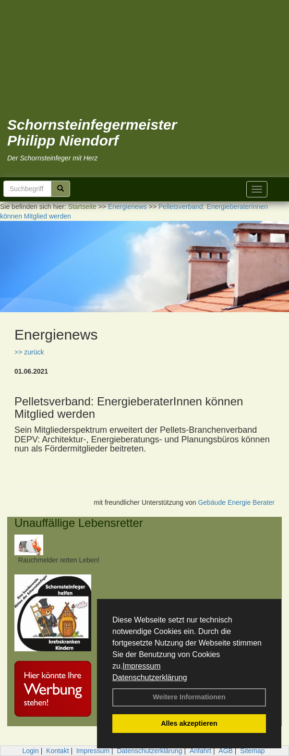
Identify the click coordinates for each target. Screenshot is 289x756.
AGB (225, 751)
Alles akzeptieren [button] (189, 723)
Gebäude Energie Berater (236, 502)
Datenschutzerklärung (149, 677)
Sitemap (252, 751)
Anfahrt (200, 751)
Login (30, 751)
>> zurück (29, 352)
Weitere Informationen (189, 697)
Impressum (141, 666)
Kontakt (57, 751)
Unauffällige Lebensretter (78, 522)
